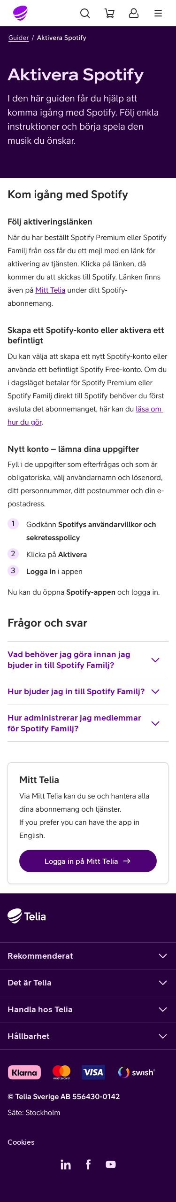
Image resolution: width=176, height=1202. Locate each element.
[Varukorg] (109, 13)
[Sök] (85, 13)
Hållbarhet (88, 1036)
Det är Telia (88, 982)
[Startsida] (21, 13)
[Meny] (158, 13)
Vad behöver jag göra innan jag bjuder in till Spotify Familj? (84, 659)
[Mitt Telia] (133, 13)
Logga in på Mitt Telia (88, 861)
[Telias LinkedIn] (65, 1164)
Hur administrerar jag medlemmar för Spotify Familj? (84, 723)
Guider (18, 37)
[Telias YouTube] (110, 1164)
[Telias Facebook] (88, 1164)
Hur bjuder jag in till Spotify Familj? (84, 691)
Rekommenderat (88, 956)
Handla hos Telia (88, 1009)
